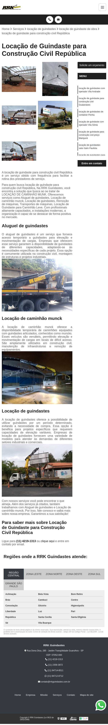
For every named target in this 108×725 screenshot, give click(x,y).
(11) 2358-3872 (54, 665)
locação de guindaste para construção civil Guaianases (91, 101)
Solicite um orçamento (91, 65)
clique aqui (48, 541)
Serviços (57, 695)
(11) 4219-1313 (26, 541)
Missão (44, 695)
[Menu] (102, 7)
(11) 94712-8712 (54, 676)
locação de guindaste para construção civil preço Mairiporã (91, 134)
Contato (71, 695)
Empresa (30, 695)
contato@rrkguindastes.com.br (54, 681)
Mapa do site (86, 695)
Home (18, 695)
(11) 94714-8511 (54, 670)
